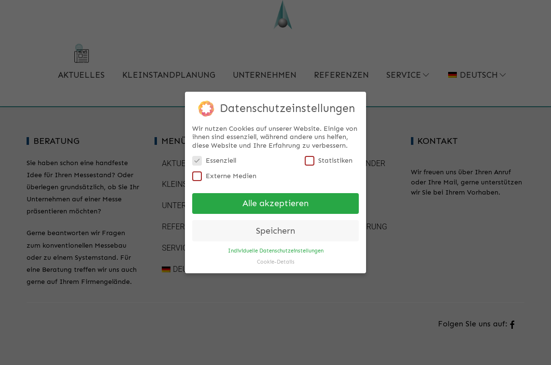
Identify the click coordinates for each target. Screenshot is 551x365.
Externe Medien (224, 173)
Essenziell (214, 157)
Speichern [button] (275, 228)
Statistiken (329, 157)
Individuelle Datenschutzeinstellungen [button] (276, 248)
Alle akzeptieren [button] (275, 200)
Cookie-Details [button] (276, 259)
